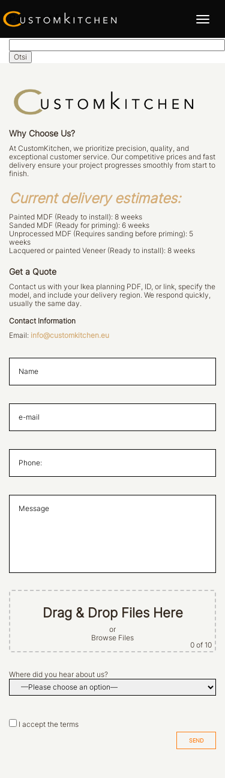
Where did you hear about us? (58, 674)
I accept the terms (49, 724)
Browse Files (112, 638)
